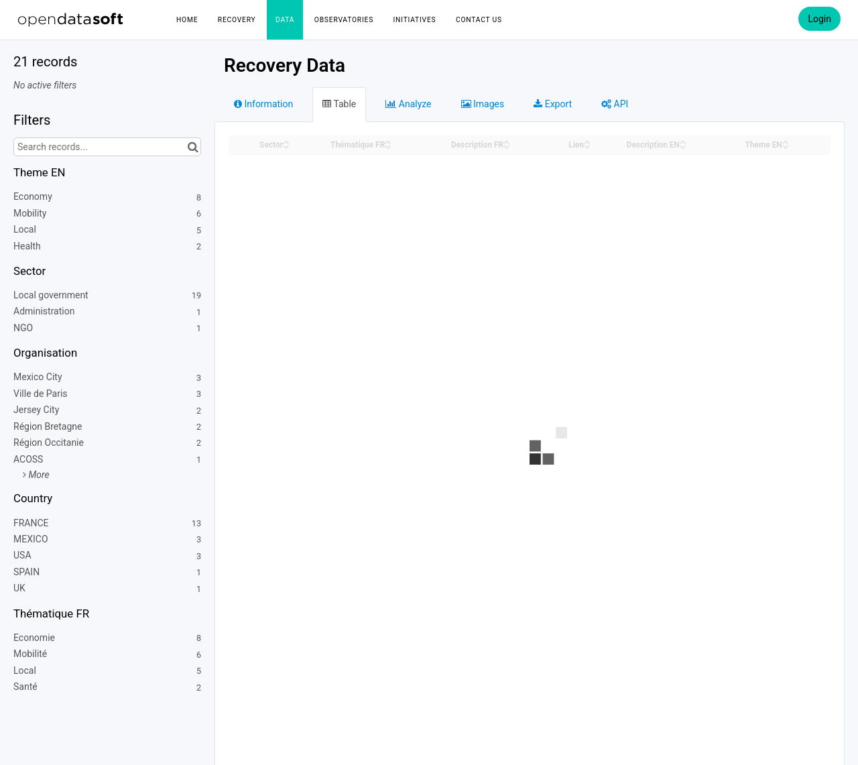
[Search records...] (107, 146)
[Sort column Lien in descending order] (587, 145)
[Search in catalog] (192, 146)
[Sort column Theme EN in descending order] (785, 145)
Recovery (237, 19)
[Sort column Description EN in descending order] (683, 145)
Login (819, 18)
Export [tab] (553, 104)
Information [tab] (263, 104)
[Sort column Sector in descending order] (286, 145)
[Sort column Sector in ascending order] (286, 141)
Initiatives (414, 19)
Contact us (479, 19)
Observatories (343, 19)
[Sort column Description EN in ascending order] (683, 141)
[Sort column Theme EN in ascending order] (785, 141)
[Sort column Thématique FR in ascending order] (388, 141)
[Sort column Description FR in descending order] (506, 145)
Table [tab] (339, 104)
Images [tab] (483, 104)
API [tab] (614, 104)
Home (187, 19)
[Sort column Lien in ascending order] (587, 141)
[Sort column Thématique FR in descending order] (388, 145)
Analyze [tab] (408, 104)
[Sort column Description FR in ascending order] (506, 141)
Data (284, 19)
